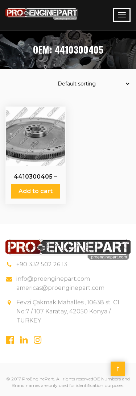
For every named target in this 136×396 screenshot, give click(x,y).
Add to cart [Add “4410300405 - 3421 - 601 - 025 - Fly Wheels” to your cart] (35, 191)
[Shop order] (91, 83)
